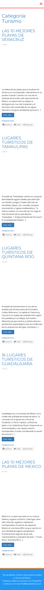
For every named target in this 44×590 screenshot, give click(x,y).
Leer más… (8, 115)
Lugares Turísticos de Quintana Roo (18, 252)
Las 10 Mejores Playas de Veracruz (18, 35)
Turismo (4, 45)
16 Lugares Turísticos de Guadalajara (17, 359)
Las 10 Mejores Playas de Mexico (21, 464)
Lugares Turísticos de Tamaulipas (17, 142)
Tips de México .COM (11, 575)
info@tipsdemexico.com (31, 583)
